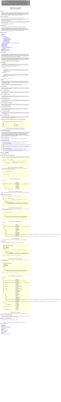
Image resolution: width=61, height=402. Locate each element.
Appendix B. (2, 341)
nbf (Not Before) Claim (7, 40)
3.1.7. (1, 115)
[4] (7, 55)
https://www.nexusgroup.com (6, 353)
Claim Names (4, 36)
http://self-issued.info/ (5, 356)
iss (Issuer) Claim (5, 90)
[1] (19, 65)
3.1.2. (1, 94)
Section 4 (15, 172)
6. (0, 139)
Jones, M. (4, 146)
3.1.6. (1, 111)
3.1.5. (1, 107)
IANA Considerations (4, 44)
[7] (16, 66)
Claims (3, 35)
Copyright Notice (3, 25)
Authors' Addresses (4, 349)
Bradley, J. (7, 146)
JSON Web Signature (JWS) (16, 146)
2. (0, 62)
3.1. (1, 86)
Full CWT (4, 48)
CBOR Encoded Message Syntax (10, 151)
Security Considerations (5, 43)
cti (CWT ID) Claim (5, 115)
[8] (28, 342)
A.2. (1, 201)
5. (0, 132)
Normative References (5, 45)
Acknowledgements (7, 49)
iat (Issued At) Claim (7, 41)
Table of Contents (3, 32)
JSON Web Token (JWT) (16, 148)
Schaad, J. (4, 151)
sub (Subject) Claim (6, 94)
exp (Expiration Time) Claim (8, 39)
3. (0, 79)
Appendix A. (2, 154)
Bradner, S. (4, 143)
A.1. (1, 157)
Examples (5, 46)
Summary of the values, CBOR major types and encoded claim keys (13, 119)
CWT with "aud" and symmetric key (8, 157)
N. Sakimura (10, 146)
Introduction (3, 52)
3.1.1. (1, 90)
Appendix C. (2, 344)
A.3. (1, 255)
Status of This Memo (4, 16)
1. (0, 52)
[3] (25, 54)
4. (0, 119)
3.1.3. (1, 98)
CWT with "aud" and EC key (7, 201)
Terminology (3, 34)
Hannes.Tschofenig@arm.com (6, 360)
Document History (6, 50)
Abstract (1, 11)
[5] (27, 55)
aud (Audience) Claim (6, 98)
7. (0, 142)
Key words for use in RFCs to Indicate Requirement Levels (13, 143)
